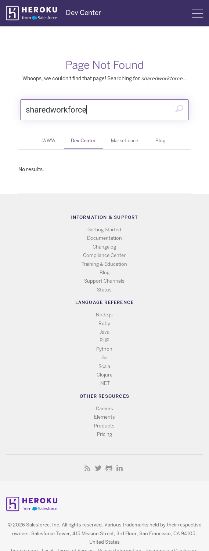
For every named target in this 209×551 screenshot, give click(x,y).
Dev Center (83, 140)
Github (109, 468)
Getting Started (104, 229)
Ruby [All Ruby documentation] (104, 323)
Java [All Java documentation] (104, 332)
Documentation (104, 238)
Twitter (98, 468)
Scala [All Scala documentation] (104, 366)
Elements (104, 417)
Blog (160, 140)
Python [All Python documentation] (104, 349)
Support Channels (104, 281)
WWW (48, 140)
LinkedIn (119, 468)
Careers (104, 408)
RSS (87, 468)
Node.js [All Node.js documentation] (104, 314)
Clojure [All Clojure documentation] (104, 375)
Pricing (104, 434)
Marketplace (124, 140)
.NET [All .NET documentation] (104, 383)
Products (104, 426)
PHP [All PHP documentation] (104, 340)
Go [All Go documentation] (104, 357)
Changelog (104, 247)
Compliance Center (104, 255)
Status (104, 290)
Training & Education (104, 264)
